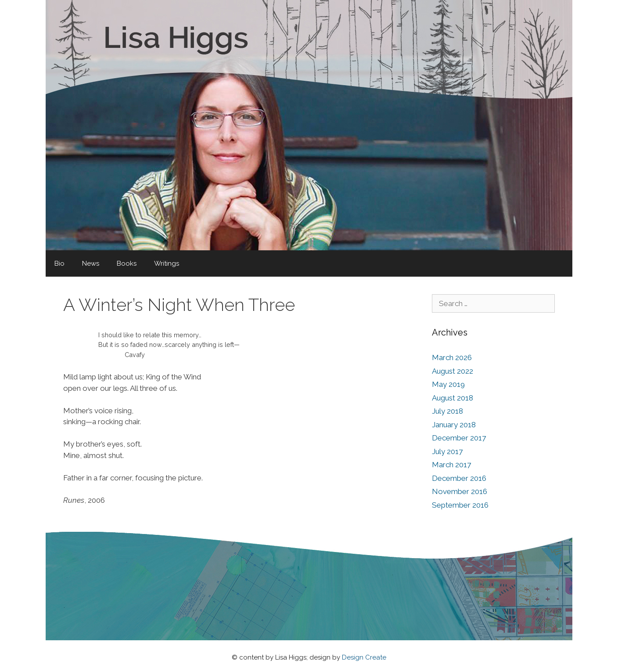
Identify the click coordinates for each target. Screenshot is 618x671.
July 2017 (447, 451)
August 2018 (452, 397)
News (90, 263)
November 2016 (459, 491)
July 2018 (447, 411)
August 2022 (452, 371)
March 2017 (451, 464)
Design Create (364, 657)
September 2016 (460, 505)
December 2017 (459, 437)
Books (127, 263)
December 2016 (459, 478)
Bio (59, 263)
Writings (166, 263)
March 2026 (452, 357)
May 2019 (448, 384)
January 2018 (454, 424)
